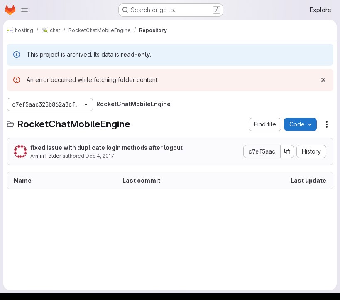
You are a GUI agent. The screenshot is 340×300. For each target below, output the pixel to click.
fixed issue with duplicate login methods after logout (106, 147)
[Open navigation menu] (24, 10)
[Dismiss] (323, 80)
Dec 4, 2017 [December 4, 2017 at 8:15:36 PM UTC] (100, 156)
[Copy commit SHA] (287, 151)
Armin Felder (45, 156)
